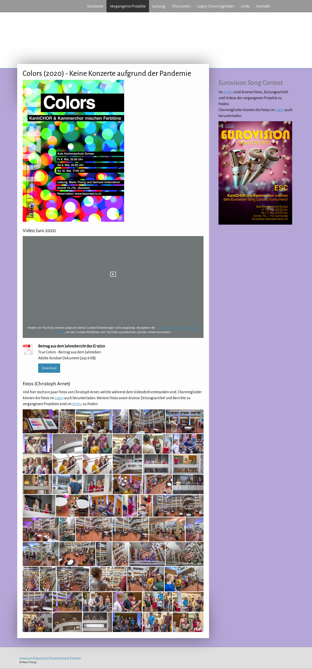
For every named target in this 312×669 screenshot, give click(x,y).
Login (59, 398)
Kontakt (263, 6)
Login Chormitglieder (215, 6)
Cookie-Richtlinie (60, 658)
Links (245, 6)
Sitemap (76, 658)
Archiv (77, 404)
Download (49, 368)
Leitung (158, 6)
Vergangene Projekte (128, 6)
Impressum (26, 658)
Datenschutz (42, 658)
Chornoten (181, 6)
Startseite (95, 6)
